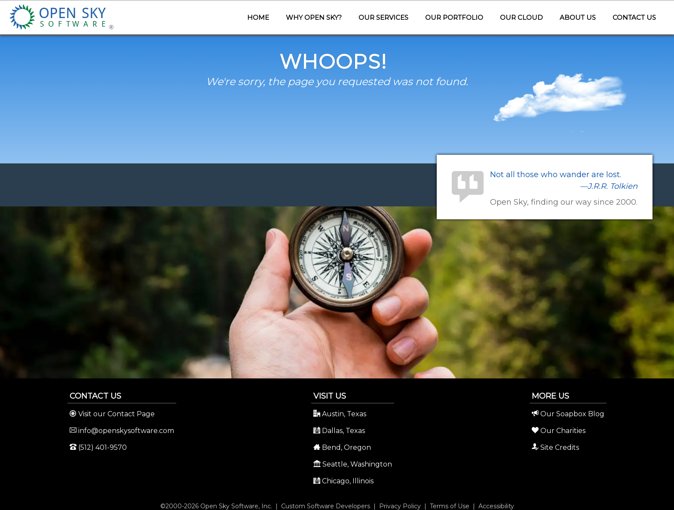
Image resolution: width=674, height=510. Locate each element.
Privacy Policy (400, 506)
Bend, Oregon (342, 447)
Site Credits (555, 447)
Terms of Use (449, 506)
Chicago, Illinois (343, 481)
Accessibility (496, 506)
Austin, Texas (339, 414)
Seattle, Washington (352, 464)
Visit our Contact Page (112, 414)
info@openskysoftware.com (122, 431)
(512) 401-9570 (98, 447)
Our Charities (558, 431)
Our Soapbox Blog (568, 414)
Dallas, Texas (339, 431)
